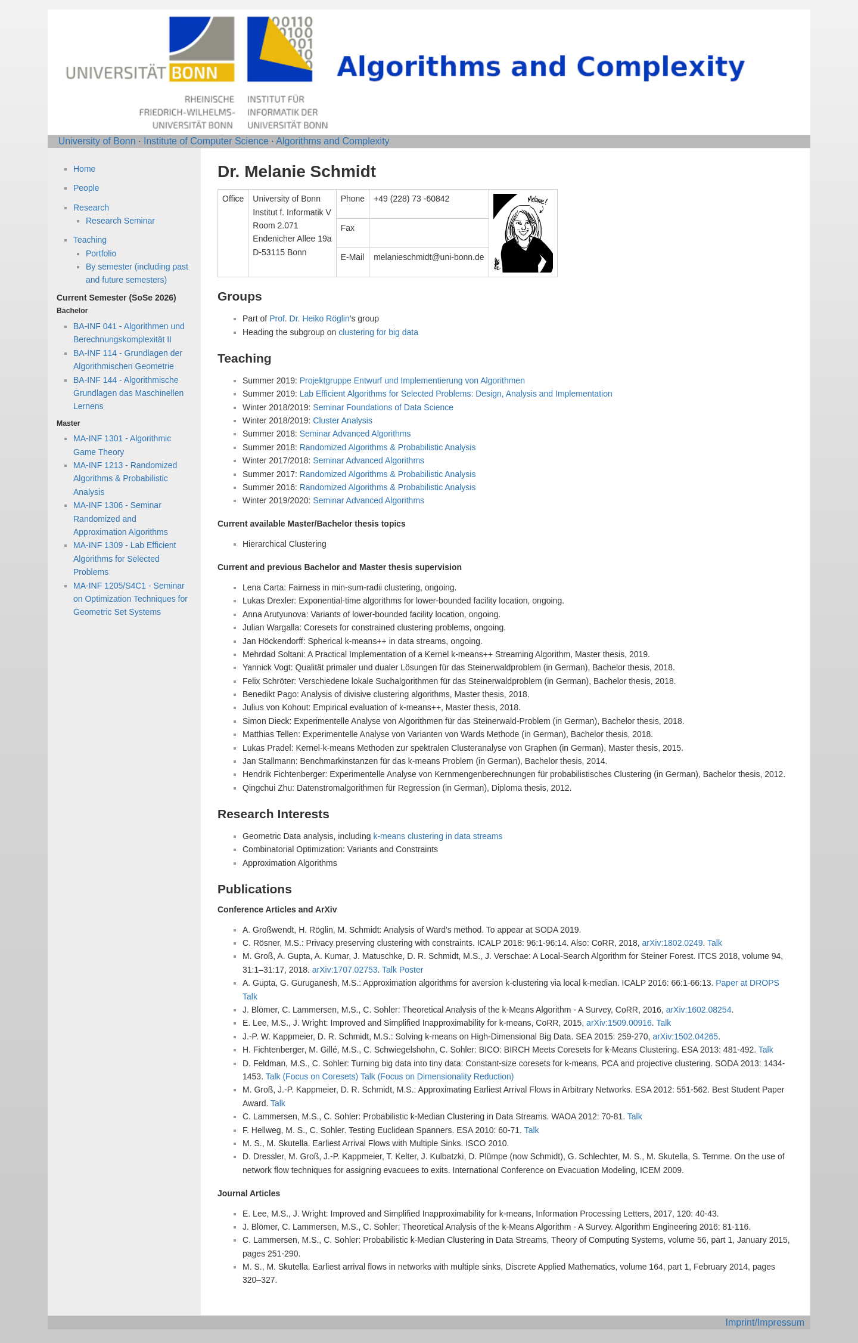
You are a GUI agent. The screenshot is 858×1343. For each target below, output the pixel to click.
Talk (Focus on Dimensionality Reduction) (437, 1076)
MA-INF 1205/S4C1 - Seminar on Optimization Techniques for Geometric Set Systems (130, 599)
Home (84, 169)
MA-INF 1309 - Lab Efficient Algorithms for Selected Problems (124, 558)
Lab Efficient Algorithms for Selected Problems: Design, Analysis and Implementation (456, 393)
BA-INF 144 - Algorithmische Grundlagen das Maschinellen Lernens (128, 393)
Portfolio (101, 253)
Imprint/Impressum (765, 1322)
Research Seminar (120, 220)
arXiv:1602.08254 (699, 1009)
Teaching (90, 240)
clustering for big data (378, 332)
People (86, 188)
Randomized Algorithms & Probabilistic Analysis (388, 447)
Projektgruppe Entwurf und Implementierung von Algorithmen (412, 380)
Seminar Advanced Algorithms (355, 433)
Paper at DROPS (747, 983)
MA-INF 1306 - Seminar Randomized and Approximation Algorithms (120, 518)
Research (91, 207)
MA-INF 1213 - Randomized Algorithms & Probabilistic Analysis (125, 478)
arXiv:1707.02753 (345, 969)
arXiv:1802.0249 (672, 943)
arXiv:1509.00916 (619, 1023)
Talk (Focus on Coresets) (312, 1076)
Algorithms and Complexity (332, 141)
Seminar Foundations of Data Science (383, 407)
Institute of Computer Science (206, 141)
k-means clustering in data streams (437, 836)
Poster (411, 969)
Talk (714, 943)
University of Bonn (97, 141)
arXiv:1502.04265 (685, 1036)
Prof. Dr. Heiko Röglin (309, 318)
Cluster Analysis (342, 420)
